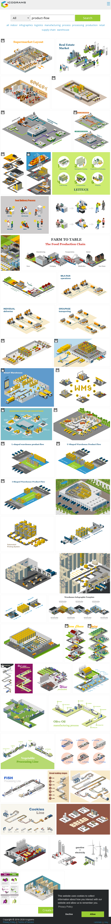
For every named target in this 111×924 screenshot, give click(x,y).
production (92, 25)
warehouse (63, 29)
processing (78, 25)
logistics (38, 25)
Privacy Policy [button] (65, 907)
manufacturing (53, 25)
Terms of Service (26, 922)
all (8, 25)
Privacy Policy (9, 922)
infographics (26, 25)
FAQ (106, 922)
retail (102, 25)
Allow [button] (93, 914)
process (66, 25)
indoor (14, 25)
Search (87, 18)
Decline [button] (69, 914)
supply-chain (49, 29)
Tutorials (98, 922)
